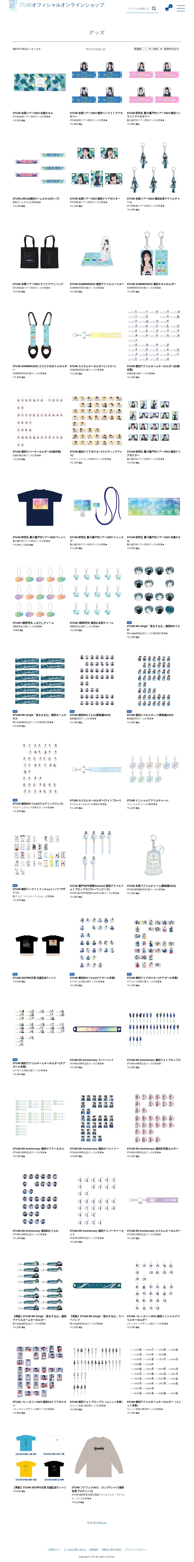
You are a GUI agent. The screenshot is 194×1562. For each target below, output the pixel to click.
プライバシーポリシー (136, 1549)
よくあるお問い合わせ (75, 1549)
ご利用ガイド (53, 1549)
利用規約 (93, 1549)
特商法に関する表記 (111, 1549)
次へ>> (102, 49)
